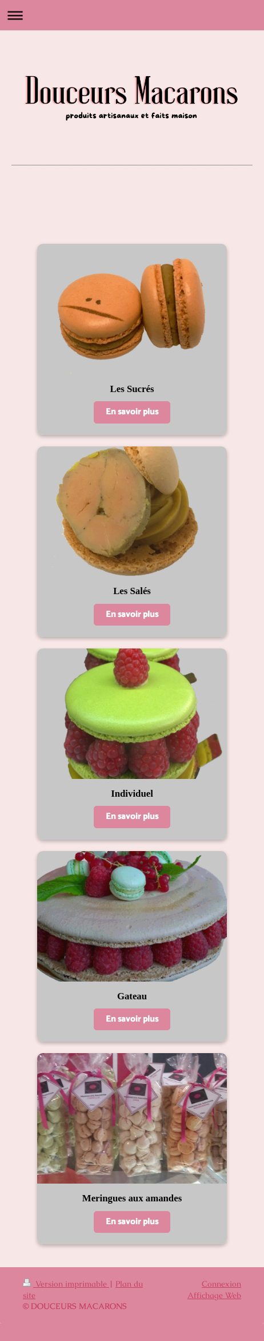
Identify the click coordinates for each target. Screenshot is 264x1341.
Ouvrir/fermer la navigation (132, 15)
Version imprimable (66, 1284)
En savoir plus (132, 412)
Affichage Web (214, 1295)
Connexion (221, 1284)
